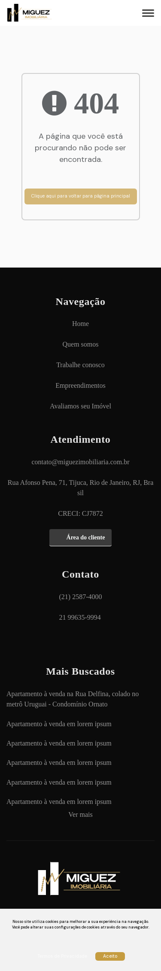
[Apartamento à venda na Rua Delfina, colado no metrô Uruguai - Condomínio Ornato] (80, 699)
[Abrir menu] (147, 13)
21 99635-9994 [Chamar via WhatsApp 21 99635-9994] (80, 617)
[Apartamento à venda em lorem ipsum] (59, 724)
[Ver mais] (80, 815)
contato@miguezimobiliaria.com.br (81, 462)
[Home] (80, 324)
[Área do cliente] (80, 537)
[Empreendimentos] (80, 385)
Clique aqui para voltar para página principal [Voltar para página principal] (80, 196)
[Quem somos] (81, 344)
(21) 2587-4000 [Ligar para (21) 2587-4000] (80, 596)
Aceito (110, 956)
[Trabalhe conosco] (80, 365)
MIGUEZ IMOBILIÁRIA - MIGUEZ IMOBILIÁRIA (41, 12)
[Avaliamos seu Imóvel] (80, 406)
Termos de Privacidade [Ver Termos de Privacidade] (62, 956)
